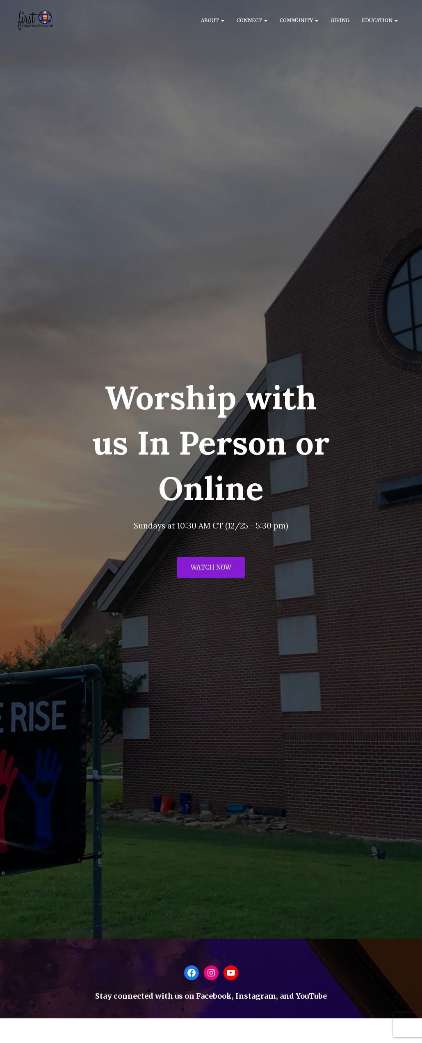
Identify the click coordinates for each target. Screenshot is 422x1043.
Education (380, 20)
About (212, 20)
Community (299, 20)
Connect (252, 20)
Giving (340, 20)
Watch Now (211, 567)
